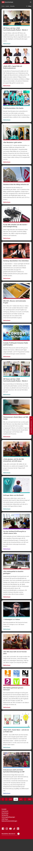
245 (10, 799)
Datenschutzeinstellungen (9, 821)
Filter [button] (28, 6)
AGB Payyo (5, 819)
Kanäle (7, 6)
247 (21, 799)
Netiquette (5, 815)
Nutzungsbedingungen (8, 817)
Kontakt (4, 809)
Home (3, 6)
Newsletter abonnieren (11, 834)
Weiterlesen (6, 43)
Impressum (5, 811)
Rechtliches (5, 813)
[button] (30, 2)
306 (29, 799)
